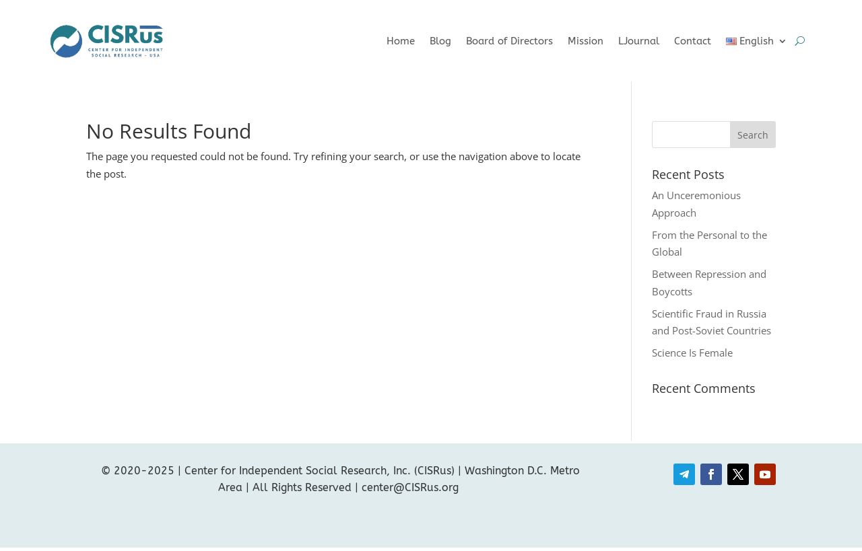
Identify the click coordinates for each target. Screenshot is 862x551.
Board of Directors (509, 41)
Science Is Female (692, 352)
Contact (692, 41)
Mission (585, 41)
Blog (440, 41)
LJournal (638, 41)
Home (401, 41)
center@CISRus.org (410, 487)
